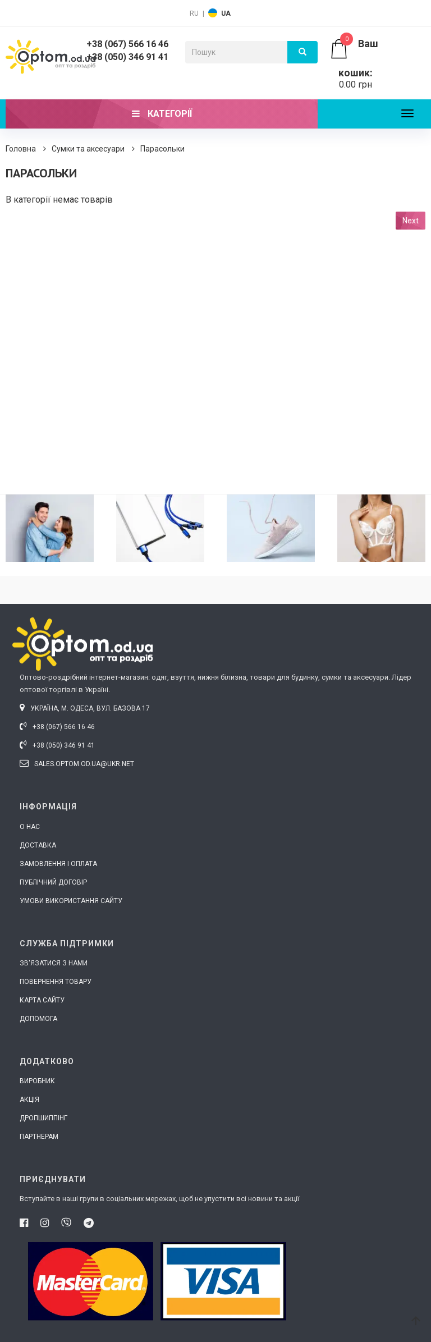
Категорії (162, 113)
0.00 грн (355, 64)
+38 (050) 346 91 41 (127, 57)
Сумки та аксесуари (88, 148)
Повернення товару (55, 982)
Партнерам (39, 1137)
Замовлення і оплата (58, 864)
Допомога (38, 1019)
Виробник (37, 1081)
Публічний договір (53, 882)
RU (194, 13)
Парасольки (162, 148)
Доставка (38, 845)
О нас (30, 827)
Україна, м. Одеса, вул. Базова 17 (85, 708)
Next (410, 220)
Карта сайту (42, 1000)
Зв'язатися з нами (54, 963)
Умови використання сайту (71, 901)
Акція (29, 1099)
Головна (21, 148)
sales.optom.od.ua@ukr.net (77, 764)
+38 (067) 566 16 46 (127, 44)
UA (226, 13)
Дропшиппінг (43, 1118)
